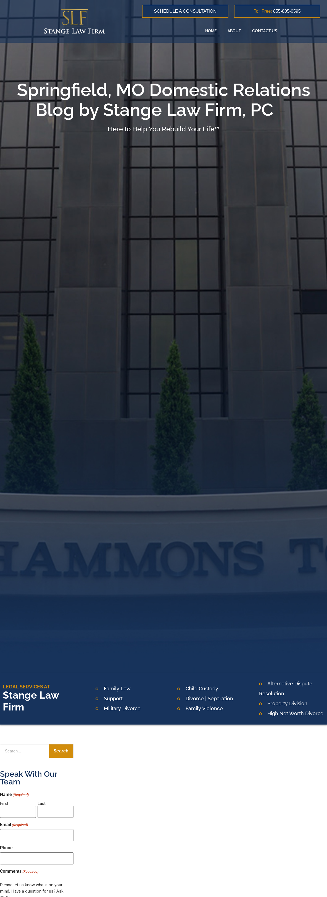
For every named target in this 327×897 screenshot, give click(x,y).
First (4, 803)
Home (211, 31)
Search (61, 751)
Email (14, 823)
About (234, 31)
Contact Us (264, 31)
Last (42, 803)
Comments (19, 868)
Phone (6, 846)
